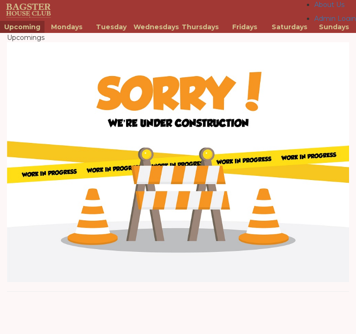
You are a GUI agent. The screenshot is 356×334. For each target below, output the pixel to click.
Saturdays (289, 27)
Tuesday (111, 27)
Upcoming (22, 27)
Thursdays (200, 27)
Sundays (334, 27)
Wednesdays (156, 27)
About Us (329, 4)
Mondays (67, 27)
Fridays (244, 27)
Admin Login (335, 18)
